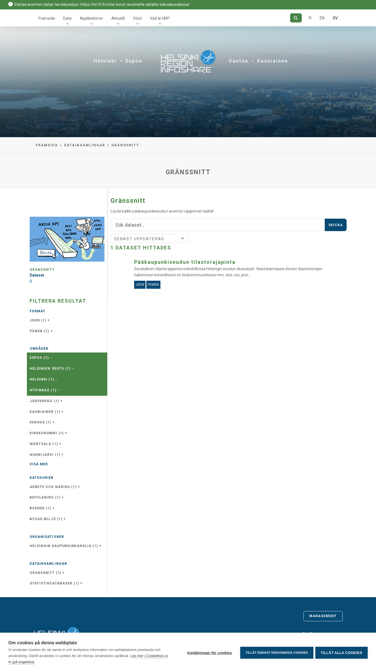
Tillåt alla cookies (341, 652)
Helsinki (105, 61)
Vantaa (238, 61)
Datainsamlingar (84, 145)
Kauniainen (272, 61)
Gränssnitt (125, 145)
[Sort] (149, 238)
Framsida (47, 18)
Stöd (137, 18)
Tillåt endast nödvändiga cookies (276, 652)
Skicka (335, 225)
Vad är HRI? (160, 18)
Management (323, 616)
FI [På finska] (310, 18)
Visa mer (39, 464)
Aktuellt (118, 18)
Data (67, 18)
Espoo (134, 61)
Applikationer (91, 18)
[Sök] (295, 17)
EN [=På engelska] (322, 18)
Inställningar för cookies (208, 652)
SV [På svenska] (335, 18)
